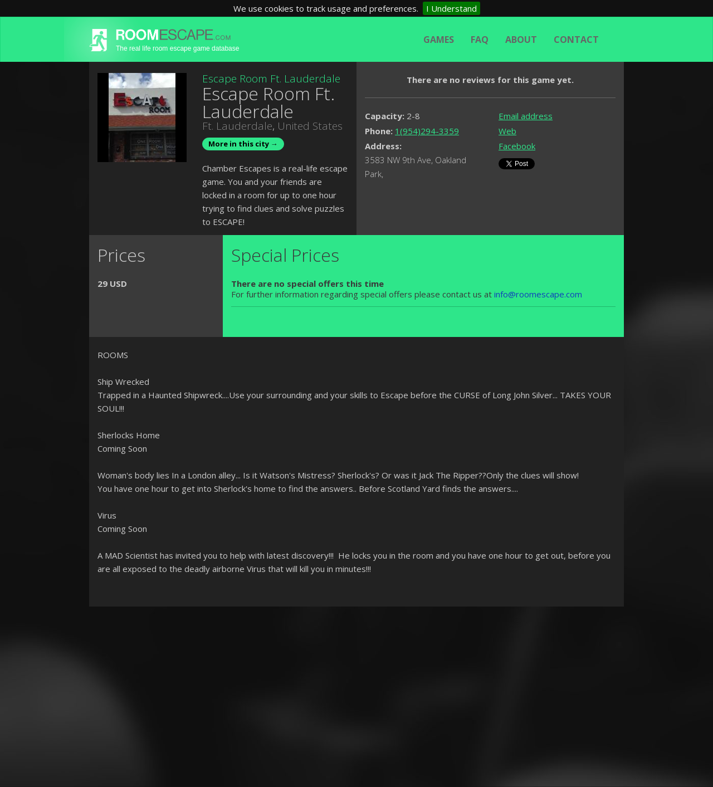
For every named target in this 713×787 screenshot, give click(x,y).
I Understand (451, 8)
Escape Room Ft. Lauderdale (271, 78)
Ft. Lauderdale (237, 126)
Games (438, 39)
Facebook (517, 145)
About (521, 39)
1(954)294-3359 (427, 130)
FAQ (480, 39)
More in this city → (243, 144)
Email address (526, 115)
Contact (576, 39)
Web (507, 130)
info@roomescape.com (538, 294)
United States (310, 126)
